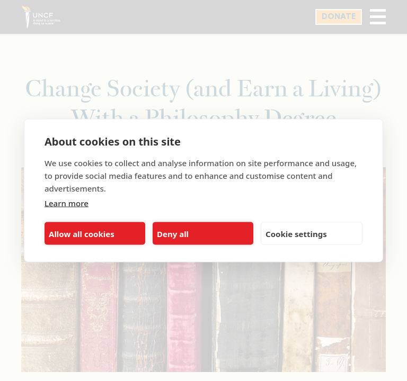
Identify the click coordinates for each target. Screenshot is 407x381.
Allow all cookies (81, 233)
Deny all (173, 233)
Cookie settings (296, 233)
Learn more (67, 203)
